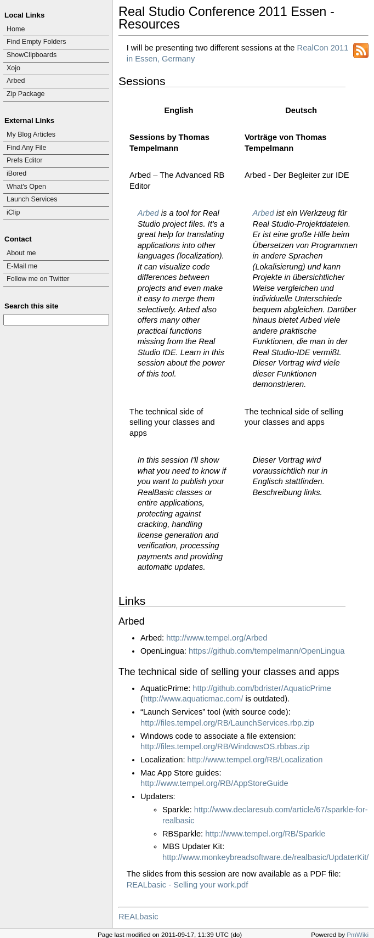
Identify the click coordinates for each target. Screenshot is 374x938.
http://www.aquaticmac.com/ (193, 698)
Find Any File (26, 147)
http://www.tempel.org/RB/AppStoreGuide (214, 783)
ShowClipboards (31, 55)
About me (21, 253)
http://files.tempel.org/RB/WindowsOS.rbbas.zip (225, 746)
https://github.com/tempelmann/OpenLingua (266, 651)
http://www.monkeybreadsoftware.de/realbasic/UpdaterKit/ (265, 857)
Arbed (16, 81)
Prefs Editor (24, 160)
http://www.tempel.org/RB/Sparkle (265, 833)
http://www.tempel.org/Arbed (216, 637)
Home (16, 29)
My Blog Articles (31, 134)
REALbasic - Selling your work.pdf (187, 884)
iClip (13, 212)
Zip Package (26, 94)
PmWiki (358, 934)
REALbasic (138, 916)
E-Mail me (22, 266)
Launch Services (32, 199)
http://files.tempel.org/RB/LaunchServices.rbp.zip (227, 722)
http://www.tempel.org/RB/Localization (255, 759)
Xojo (13, 68)
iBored (16, 173)
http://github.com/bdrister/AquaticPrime (261, 688)
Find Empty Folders (36, 42)
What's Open (26, 186)
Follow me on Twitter (38, 279)
